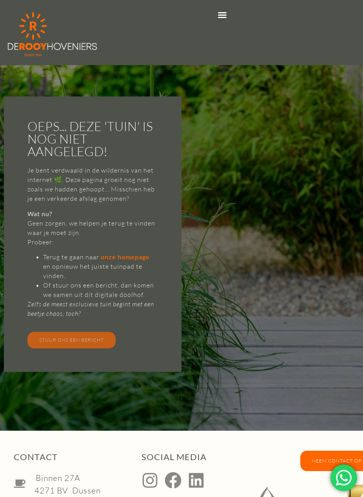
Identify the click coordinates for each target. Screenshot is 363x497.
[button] (222, 15)
